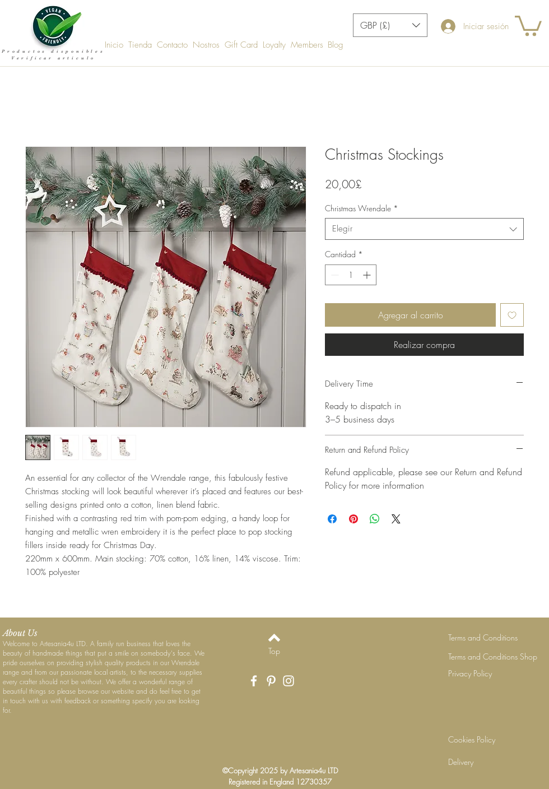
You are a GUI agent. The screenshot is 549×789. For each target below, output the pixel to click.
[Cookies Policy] (488, 739)
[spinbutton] (351, 275)
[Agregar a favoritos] (512, 315)
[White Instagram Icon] (288, 681)
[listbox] (390, 25)
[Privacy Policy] (488, 673)
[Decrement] (334, 275)
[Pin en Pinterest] (353, 519)
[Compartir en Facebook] (332, 519)
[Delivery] (488, 762)
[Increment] (368, 275)
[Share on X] (396, 519)
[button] (390, 25)
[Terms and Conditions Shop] (492, 657)
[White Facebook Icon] (253, 681)
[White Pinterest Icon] (271, 681)
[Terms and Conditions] (488, 637)
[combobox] (424, 229)
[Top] (274, 651)
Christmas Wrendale (361, 208)
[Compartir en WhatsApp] (374, 519)
